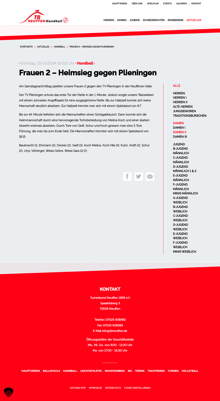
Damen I (179, 127)
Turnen (173, 370)
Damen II (179, 132)
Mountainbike (115, 370)
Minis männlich (185, 193)
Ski (130, 370)
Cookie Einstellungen (137, 387)
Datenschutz (113, 387)
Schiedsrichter (154, 20)
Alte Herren (183, 106)
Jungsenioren (184, 111)
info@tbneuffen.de (114, 331)
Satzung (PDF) (78, 387)
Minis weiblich (184, 251)
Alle (176, 85)
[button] (8, 392)
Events (167, 3)
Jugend (134, 20)
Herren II (180, 102)
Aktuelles (194, 20)
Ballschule (51, 370)
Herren (108, 20)
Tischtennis (156, 370)
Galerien (181, 3)
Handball (59, 46)
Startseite (26, 46)
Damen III (180, 137)
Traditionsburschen (189, 116)
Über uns (137, 3)
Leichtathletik (91, 370)
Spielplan (152, 3)
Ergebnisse (175, 20)
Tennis (139, 370)
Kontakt (196, 3)
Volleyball (190, 370)
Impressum (95, 387)
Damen (121, 20)
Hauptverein (119, 3)
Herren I (180, 97)
